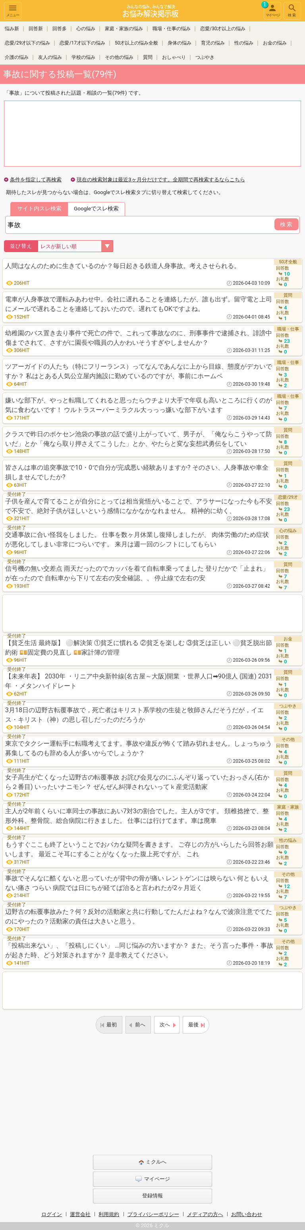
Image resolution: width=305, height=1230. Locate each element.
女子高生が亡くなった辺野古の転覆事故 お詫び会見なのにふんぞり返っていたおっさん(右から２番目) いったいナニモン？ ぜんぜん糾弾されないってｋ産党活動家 (137, 782)
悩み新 (12, 28)
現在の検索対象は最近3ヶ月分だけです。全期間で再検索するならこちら (161, 180)
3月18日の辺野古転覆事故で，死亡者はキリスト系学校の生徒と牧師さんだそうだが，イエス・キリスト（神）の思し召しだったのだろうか (134, 714)
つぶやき (204, 57)
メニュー (12, 10)
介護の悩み (17, 57)
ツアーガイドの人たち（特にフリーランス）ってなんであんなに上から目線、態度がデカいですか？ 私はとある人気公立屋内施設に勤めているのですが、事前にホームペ (138, 371)
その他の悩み (119, 57)
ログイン (51, 1214)
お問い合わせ (246, 1214)
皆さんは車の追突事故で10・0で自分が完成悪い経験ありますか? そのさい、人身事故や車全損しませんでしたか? (136, 472)
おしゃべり (174, 57)
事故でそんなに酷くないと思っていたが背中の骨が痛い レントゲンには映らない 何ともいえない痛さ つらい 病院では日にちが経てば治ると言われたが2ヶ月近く (137, 883)
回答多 (59, 28)
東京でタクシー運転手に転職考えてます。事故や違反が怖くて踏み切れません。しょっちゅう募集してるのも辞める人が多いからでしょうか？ (138, 748)
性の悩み (243, 43)
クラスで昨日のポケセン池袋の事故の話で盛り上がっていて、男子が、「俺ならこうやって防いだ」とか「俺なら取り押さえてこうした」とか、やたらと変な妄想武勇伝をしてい (138, 438)
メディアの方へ (205, 1214)
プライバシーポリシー (153, 1214)
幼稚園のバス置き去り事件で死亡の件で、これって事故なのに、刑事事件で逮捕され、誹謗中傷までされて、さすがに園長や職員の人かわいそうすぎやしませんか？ (138, 337)
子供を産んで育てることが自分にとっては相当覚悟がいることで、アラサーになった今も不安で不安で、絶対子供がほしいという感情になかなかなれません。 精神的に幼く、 (138, 506)
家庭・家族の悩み (124, 28)
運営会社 (80, 1214)
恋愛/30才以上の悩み (222, 28)
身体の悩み (179, 43)
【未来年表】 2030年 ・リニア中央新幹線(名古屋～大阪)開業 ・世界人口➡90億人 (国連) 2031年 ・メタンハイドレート (138, 681)
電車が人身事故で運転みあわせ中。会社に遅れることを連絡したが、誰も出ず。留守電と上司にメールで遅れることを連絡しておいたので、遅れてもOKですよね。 (138, 304)
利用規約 (108, 1214)
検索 (292, 10)
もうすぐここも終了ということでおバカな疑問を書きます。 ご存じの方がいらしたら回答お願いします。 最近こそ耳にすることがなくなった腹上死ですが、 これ (139, 849)
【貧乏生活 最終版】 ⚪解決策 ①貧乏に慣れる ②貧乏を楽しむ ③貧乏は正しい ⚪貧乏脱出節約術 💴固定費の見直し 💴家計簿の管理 (138, 647)
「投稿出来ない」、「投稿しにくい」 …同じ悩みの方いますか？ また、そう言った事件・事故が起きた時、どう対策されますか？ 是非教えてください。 (139, 950)
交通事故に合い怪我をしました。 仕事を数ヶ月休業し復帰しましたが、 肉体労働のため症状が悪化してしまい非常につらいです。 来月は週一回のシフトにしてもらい (137, 539)
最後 (193, 1025)
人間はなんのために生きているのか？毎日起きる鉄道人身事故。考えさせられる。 (122, 266)
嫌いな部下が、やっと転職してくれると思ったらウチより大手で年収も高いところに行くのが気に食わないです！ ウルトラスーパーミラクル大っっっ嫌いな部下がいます (138, 405)
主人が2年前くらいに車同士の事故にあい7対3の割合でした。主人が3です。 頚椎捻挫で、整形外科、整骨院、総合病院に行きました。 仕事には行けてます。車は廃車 (137, 815)
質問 (147, 57)
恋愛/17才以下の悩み (82, 43)
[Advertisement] (152, 613)
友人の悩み (50, 57)
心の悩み (85, 28)
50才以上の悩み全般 (136, 43)
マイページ (272, 9)
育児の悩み (213, 43)
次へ (165, 1025)
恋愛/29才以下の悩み (27, 43)
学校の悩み (83, 57)
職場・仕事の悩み (171, 28)
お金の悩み (275, 43)
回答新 (36, 28)
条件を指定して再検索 (36, 180)
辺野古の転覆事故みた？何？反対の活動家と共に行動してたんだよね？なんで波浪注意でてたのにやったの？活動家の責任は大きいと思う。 (138, 916)
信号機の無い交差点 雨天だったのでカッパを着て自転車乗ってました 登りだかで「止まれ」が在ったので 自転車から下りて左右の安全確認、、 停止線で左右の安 (137, 573)
